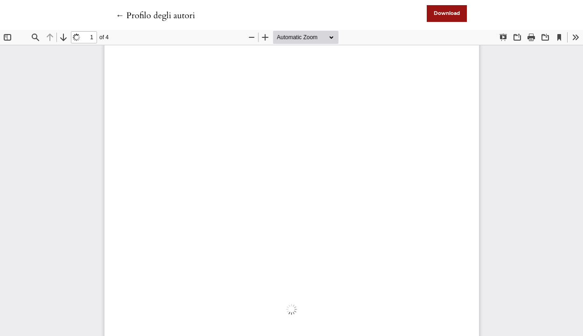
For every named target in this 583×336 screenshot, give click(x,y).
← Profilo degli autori (155, 15)
